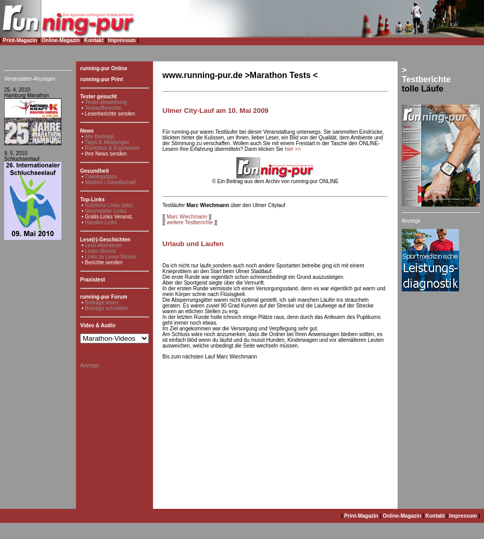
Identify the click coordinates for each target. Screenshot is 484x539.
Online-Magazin (61, 40)
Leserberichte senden (110, 114)
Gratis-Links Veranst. (109, 217)
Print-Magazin (20, 40)
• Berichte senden (102, 262)
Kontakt (94, 40)
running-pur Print (101, 79)
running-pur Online (104, 68)
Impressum (121, 40)
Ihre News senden (106, 154)
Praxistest (92, 280)
